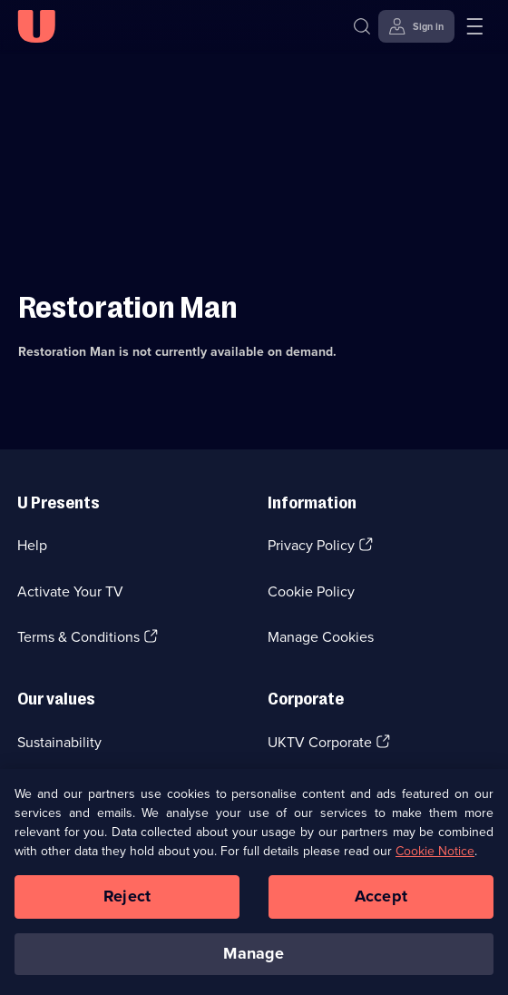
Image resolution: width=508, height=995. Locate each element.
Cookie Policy (311, 591)
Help (32, 545)
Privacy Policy (311, 545)
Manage (253, 958)
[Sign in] (416, 26)
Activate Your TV (70, 591)
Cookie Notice (435, 856)
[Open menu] (474, 26)
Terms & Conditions (78, 636)
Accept (381, 901)
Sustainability (59, 742)
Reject (127, 901)
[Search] (366, 26)
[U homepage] (36, 26)
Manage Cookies (321, 636)
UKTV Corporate (320, 742)
